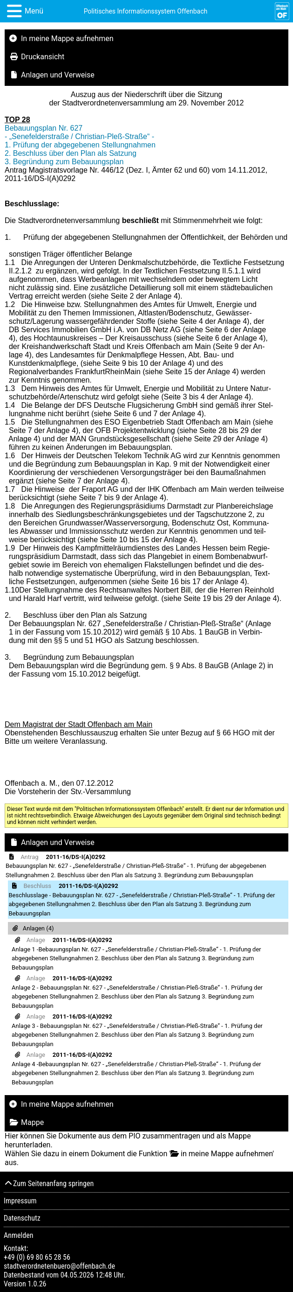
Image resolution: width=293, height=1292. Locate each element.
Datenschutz (22, 1218)
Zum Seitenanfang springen (49, 1183)
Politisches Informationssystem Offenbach (146, 11)
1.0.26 (36, 1283)
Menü (34, 11)
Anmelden (18, 1235)
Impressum (20, 1200)
